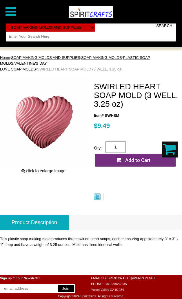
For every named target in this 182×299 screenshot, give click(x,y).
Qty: (98, 147)
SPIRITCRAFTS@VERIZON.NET (131, 278)
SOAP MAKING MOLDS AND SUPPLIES (45, 57)
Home (5, 57)
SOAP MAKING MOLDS (101, 57)
